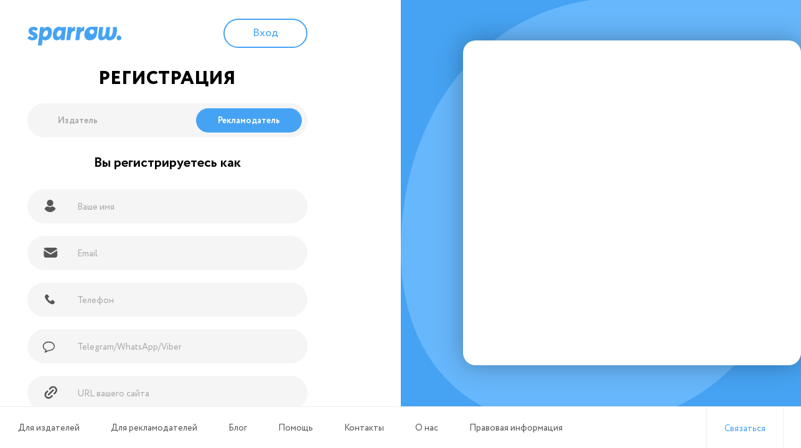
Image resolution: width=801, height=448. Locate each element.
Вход (265, 33)
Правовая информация (516, 428)
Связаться (745, 428)
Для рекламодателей (154, 428)
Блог (237, 428)
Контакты (364, 428)
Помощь (295, 428)
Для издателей (49, 428)
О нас (426, 428)
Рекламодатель (249, 120)
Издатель (78, 120)
